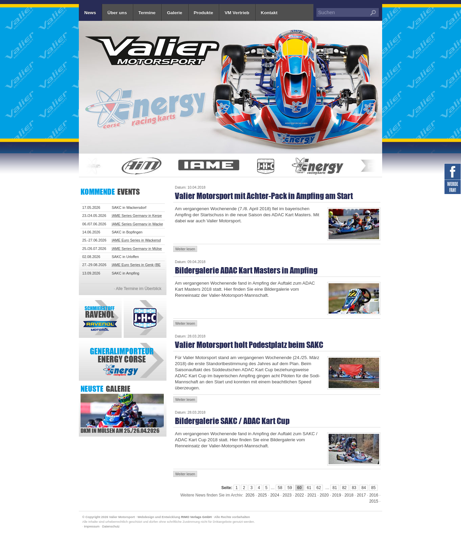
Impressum (91, 526)
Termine (147, 12)
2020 (324, 495)
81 (334, 487)
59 (289, 487)
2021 (311, 495)
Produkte (203, 12)
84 (364, 487)
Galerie (174, 12)
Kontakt (269, 12)
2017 (361, 495)
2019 (336, 495)
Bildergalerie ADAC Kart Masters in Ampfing (246, 270)
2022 (299, 495)
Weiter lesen (185, 249)
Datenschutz (111, 526)
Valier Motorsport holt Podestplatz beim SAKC (249, 345)
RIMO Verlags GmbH (196, 517)
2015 (373, 501)
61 (309, 487)
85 (373, 487)
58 (280, 487)
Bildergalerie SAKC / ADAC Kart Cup (232, 421)
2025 (262, 495)
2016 (373, 495)
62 (318, 487)
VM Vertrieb (236, 12)
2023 (287, 495)
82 (344, 487)
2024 (274, 495)
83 (354, 487)
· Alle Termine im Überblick (137, 288)
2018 (349, 495)
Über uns (117, 12)
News (90, 12)
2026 (249, 495)
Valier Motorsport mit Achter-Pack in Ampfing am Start (264, 196)
